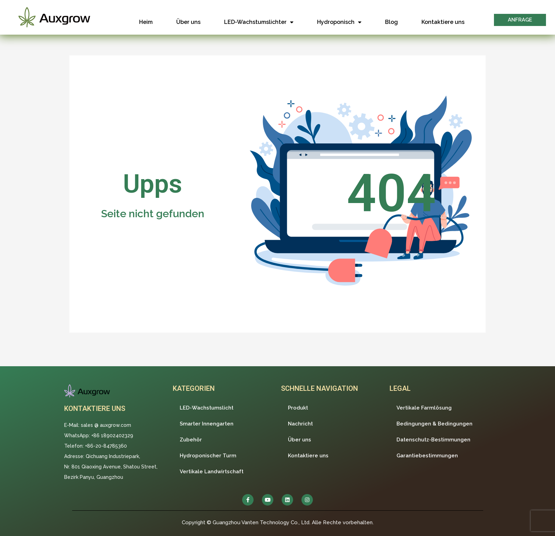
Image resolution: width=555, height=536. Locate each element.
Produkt (298, 408)
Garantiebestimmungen (427, 455)
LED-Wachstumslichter (258, 22)
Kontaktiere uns (442, 22)
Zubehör (191, 440)
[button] (520, 20)
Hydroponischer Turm (208, 455)
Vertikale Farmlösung (424, 408)
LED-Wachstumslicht (206, 408)
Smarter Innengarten (206, 424)
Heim (146, 22)
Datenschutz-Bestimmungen (433, 440)
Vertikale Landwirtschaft (212, 471)
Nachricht (300, 424)
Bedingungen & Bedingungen (434, 424)
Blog (391, 22)
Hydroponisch (339, 22)
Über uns (188, 22)
